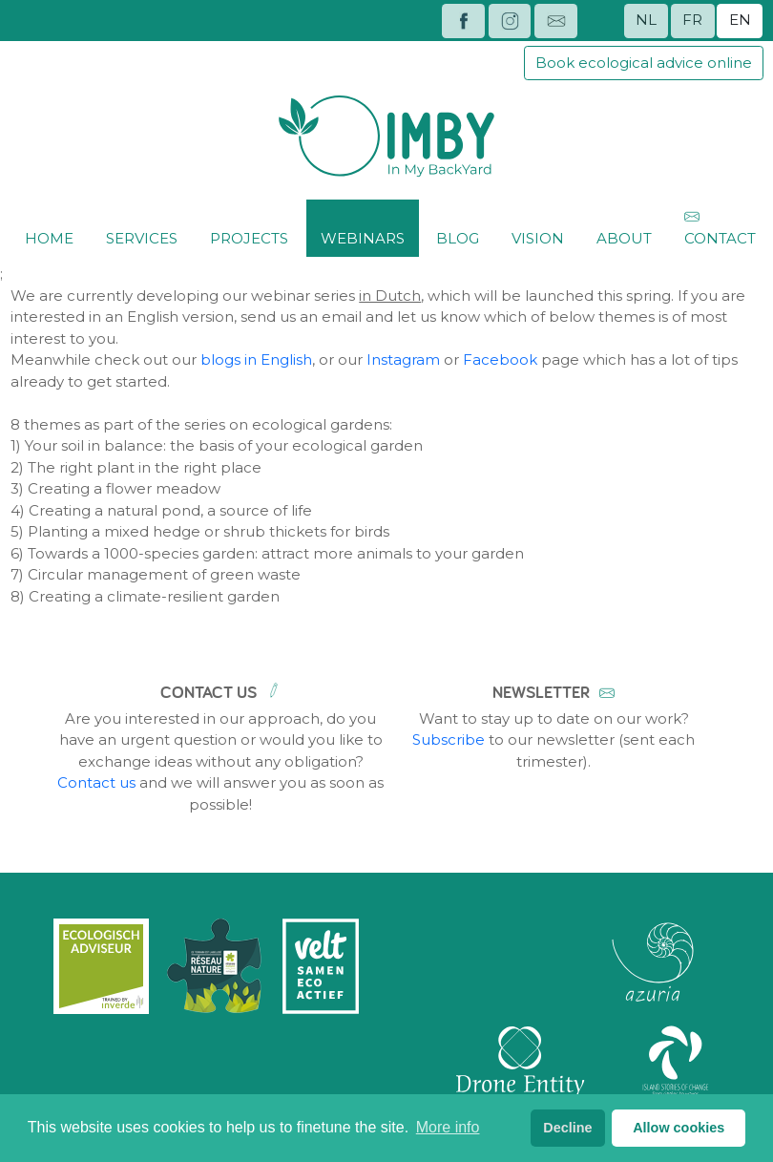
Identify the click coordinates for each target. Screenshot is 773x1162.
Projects (249, 226)
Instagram (403, 359)
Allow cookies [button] (678, 1127)
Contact (720, 226)
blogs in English (256, 359)
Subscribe (448, 739)
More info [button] (448, 1127)
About (624, 226)
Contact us (96, 782)
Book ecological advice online (643, 62)
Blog (457, 226)
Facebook (500, 359)
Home (49, 226)
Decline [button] (567, 1127)
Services (142, 226)
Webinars (363, 226)
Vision (538, 226)
